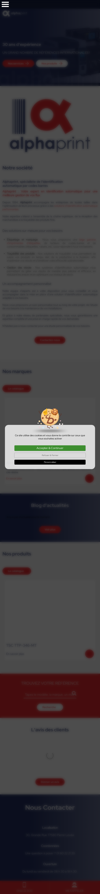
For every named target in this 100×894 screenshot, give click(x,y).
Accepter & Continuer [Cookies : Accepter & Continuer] (50, 448)
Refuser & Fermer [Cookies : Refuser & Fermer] (50, 455)
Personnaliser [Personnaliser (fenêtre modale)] (50, 462)
